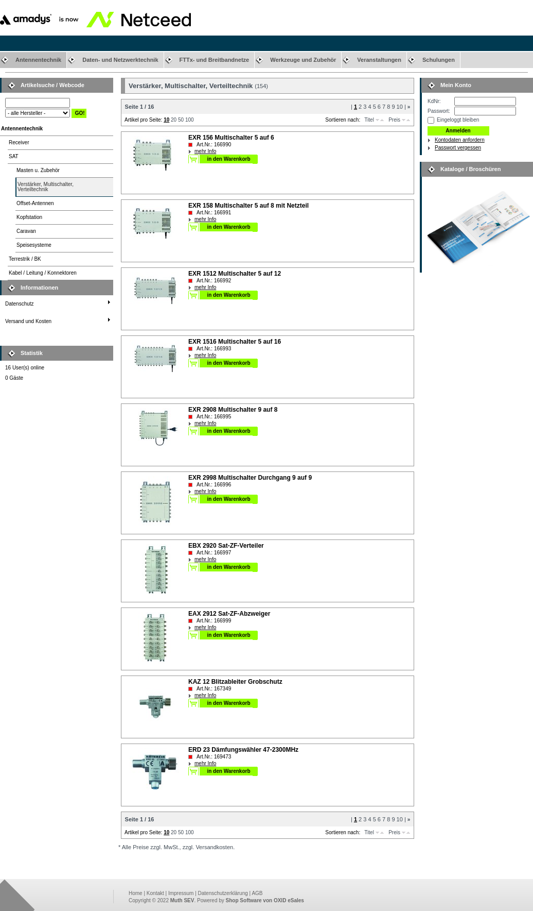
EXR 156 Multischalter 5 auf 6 (231, 137)
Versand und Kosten (28, 321)
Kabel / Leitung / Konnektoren (43, 273)
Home (136, 893)
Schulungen (438, 60)
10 (400, 107)
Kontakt (155, 893)
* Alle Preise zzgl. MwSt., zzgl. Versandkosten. (176, 847)
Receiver (19, 142)
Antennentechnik (38, 60)
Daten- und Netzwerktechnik (120, 60)
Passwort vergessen (458, 147)
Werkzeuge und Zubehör (303, 60)
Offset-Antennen (35, 203)
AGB (257, 893)
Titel (369, 120)
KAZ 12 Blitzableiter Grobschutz (235, 681)
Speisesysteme (33, 245)
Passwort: (439, 111)
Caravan (26, 231)
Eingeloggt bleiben (458, 120)
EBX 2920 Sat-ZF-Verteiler (226, 545)
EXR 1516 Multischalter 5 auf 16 (234, 341)
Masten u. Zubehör (38, 170)
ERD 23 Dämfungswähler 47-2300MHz (243, 749)
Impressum (180, 893)
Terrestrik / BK (25, 259)
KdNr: (434, 101)
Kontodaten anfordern (460, 140)
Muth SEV (182, 900)
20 (173, 120)
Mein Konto (455, 85)
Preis (394, 120)
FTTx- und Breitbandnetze (215, 60)
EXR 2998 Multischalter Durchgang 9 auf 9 (250, 477)
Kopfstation (29, 217)
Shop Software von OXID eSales (265, 900)
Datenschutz (19, 304)
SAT (14, 156)
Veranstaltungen (379, 60)
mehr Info (205, 151)
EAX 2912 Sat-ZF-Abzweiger (229, 613)
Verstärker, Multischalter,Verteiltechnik (45, 186)
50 (181, 120)
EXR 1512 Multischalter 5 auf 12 (234, 273)
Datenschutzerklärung (223, 893)
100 (189, 120)
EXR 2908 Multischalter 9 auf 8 (232, 409)
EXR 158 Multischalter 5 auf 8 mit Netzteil (248, 205)
